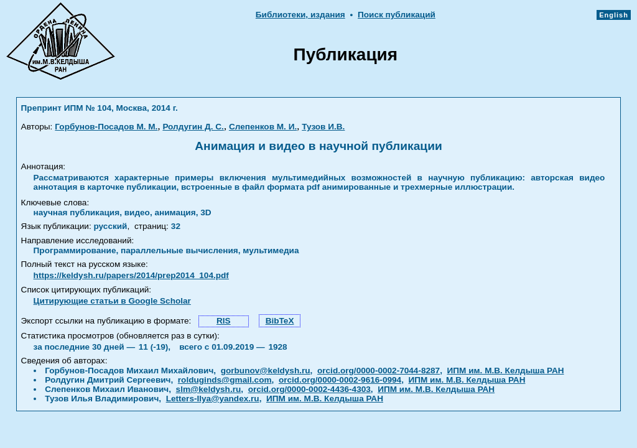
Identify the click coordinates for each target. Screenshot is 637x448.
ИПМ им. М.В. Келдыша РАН (505, 370)
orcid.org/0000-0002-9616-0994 (340, 380)
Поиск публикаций (396, 14)
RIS (223, 320)
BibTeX (280, 320)
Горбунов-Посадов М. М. (106, 126)
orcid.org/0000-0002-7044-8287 (378, 370)
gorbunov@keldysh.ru (265, 370)
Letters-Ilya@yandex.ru (212, 398)
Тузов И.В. (323, 126)
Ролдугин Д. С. (193, 126)
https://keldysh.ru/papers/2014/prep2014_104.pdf (131, 275)
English (614, 15)
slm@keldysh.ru (208, 389)
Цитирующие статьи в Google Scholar (112, 301)
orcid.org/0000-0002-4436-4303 (309, 389)
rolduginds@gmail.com (225, 380)
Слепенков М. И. (263, 126)
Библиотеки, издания (300, 14)
